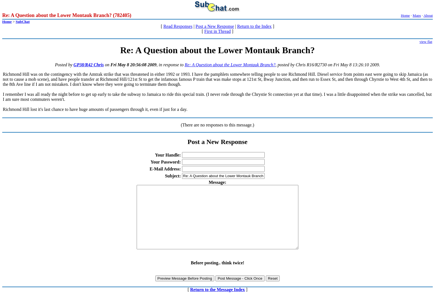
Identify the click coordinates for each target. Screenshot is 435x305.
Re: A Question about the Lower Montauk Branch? (230, 64)
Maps (417, 15)
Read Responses (177, 26)
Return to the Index (254, 26)
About (428, 15)
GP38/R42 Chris (88, 64)
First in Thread (217, 31)
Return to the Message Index (217, 302)
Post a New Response (215, 26)
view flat (425, 42)
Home (405, 15)
